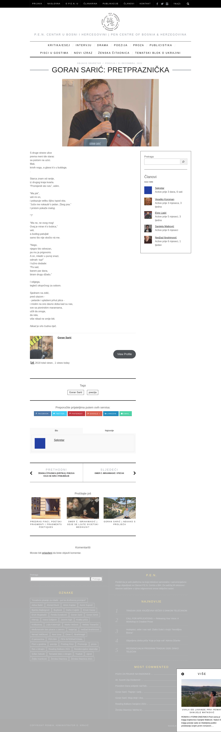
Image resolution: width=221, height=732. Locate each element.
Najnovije (109, 430)
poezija (93, 392)
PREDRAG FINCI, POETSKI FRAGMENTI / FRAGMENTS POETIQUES (46, 524)
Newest (146, 181)
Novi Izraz (83, 53)
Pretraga (149, 156)
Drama (103, 45)
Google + (93, 414)
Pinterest (76, 414)
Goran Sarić (65, 337)
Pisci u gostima (54, 53)
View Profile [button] (124, 354)
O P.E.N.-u (72, 4)
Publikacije (110, 4)
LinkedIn (110, 414)
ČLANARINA (90, 4)
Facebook (42, 414)
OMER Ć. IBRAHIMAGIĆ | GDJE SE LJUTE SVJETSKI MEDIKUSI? (83, 524)
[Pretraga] (183, 161)
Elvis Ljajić (161, 213)
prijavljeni (47, 553)
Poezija (121, 45)
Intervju (84, 45)
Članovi (129, 4)
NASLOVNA (53, 4)
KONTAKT (145, 4)
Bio (56, 430)
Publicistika (161, 45)
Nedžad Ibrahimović (166, 237)
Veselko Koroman (164, 199)
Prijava (37, 4)
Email (125, 414)
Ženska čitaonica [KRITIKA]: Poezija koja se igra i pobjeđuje (56, 472)
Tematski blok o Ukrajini (158, 53)
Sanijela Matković (164, 226)
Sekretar (159, 188)
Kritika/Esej (59, 45)
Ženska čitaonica (114, 53)
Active (151, 181)
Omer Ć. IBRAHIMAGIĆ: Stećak (109, 471)
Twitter (58, 414)
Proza (138, 45)
